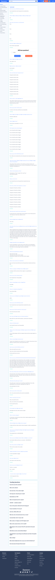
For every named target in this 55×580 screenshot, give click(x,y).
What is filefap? (12, 537)
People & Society (3, 27)
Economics (16, 567)
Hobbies (1, 21)
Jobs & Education (3, 22)
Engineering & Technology (2, 17)
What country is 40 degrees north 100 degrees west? (19, 520)
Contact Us (41, 556)
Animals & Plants (3, 6)
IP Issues (40, 565)
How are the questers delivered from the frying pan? (19, 505)
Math (1, 25)
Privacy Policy (41, 560)
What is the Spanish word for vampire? (17, 499)
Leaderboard (4, 554)
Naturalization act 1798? (14, 496)
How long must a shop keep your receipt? (17, 493)
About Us (40, 554)
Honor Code (29, 556)
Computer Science (18, 565)
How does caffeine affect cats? (15, 511)
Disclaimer (41, 562)
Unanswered (4, 558)
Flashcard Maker (29, 558)
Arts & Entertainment (3, 7)
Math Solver (29, 562)
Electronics (2, 14)
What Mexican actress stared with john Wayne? (18, 530)
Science (1, 28)
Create (46, 1)
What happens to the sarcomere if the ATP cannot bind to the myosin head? (22, 527)
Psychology (16, 563)
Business (1, 13)
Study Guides (29, 560)
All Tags (3, 556)
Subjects (1, 4)
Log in (53, 1)
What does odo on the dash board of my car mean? (19, 514)
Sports (1, 31)
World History (17, 560)
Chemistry (16, 556)
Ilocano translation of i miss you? (16, 508)
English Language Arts (18, 562)
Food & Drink (2, 18)
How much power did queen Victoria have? (17, 543)
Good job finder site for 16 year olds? (16, 517)
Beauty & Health (2, 10)
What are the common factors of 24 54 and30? (18, 523)
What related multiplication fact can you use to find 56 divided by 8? (22, 540)
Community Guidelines (30, 554)
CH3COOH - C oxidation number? (15, 502)
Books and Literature (3, 11)
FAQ (27, 563)
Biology (16, 558)
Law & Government (3, 24)
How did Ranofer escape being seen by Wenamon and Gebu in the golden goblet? (23, 534)
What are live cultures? (14, 487)
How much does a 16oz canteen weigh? (17, 490)
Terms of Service (42, 558)
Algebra (16, 554)
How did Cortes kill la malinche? (15, 484)
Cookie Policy (41, 563)
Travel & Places (2, 32)
